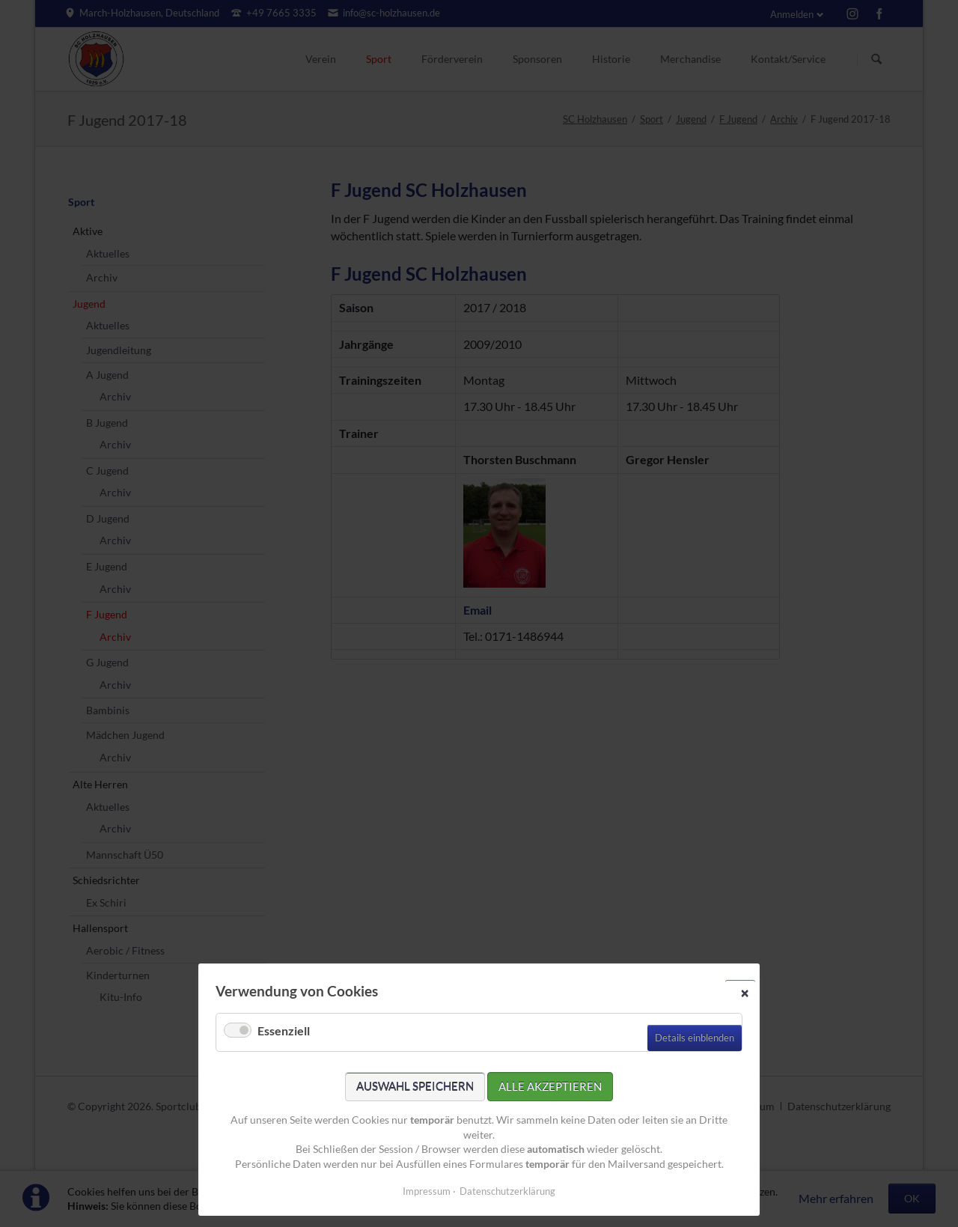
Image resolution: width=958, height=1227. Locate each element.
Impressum (427, 1191)
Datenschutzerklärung (507, 1191)
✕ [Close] (744, 992)
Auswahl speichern (415, 1086)
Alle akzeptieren (550, 1086)
